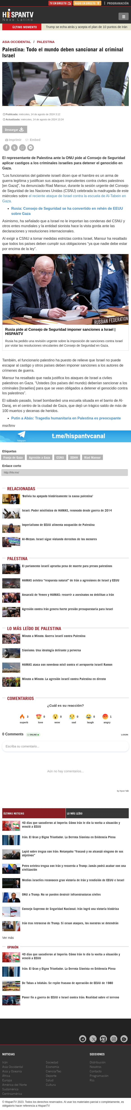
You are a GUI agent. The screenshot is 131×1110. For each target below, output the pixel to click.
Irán (5, 1062)
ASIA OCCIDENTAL (16, 42)
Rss (92, 1080)
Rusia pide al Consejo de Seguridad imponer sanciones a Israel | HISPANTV (60, 332)
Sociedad (52, 1062)
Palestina (46, 42)
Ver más (8, 937)
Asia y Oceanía (12, 1071)
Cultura (51, 1084)
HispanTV (18, 14)
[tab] (34, 813)
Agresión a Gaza (39, 457)
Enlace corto (11, 466)
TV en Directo (60, 3)
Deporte (51, 1075)
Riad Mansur (92, 457)
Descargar (14, 129)
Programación (118, 3)
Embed (32, 140)
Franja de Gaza (13, 457)
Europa (7, 1080)
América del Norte (14, 1084)
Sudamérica (10, 1089)
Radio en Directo (87, 3)
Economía (52, 1066)
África (6, 1075)
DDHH (74, 457)
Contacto (96, 1071)
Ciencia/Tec (53, 1071)
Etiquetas (9, 451)
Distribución (98, 1062)
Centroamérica (12, 1093)
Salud (49, 1080)
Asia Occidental (12, 1066)
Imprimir (13, 140)
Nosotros (95, 1066)
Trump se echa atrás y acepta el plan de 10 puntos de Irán (86, 27)
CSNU (60, 457)
